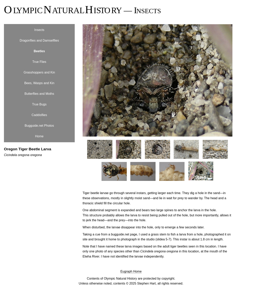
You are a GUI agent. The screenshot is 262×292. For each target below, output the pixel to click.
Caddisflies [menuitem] (39, 115)
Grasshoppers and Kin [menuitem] (39, 72)
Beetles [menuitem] (39, 51)
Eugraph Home (131, 271)
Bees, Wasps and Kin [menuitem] (39, 83)
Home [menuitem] (39, 136)
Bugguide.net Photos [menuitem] (39, 125)
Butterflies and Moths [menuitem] (39, 93)
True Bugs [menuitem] (39, 104)
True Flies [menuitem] (39, 61)
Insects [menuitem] (39, 30)
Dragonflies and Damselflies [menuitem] (39, 40)
